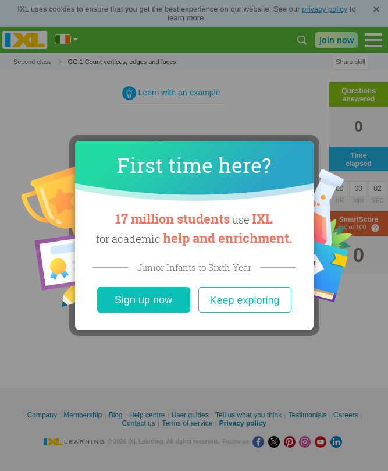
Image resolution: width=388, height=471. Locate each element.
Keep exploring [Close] (244, 300)
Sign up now (143, 300)
